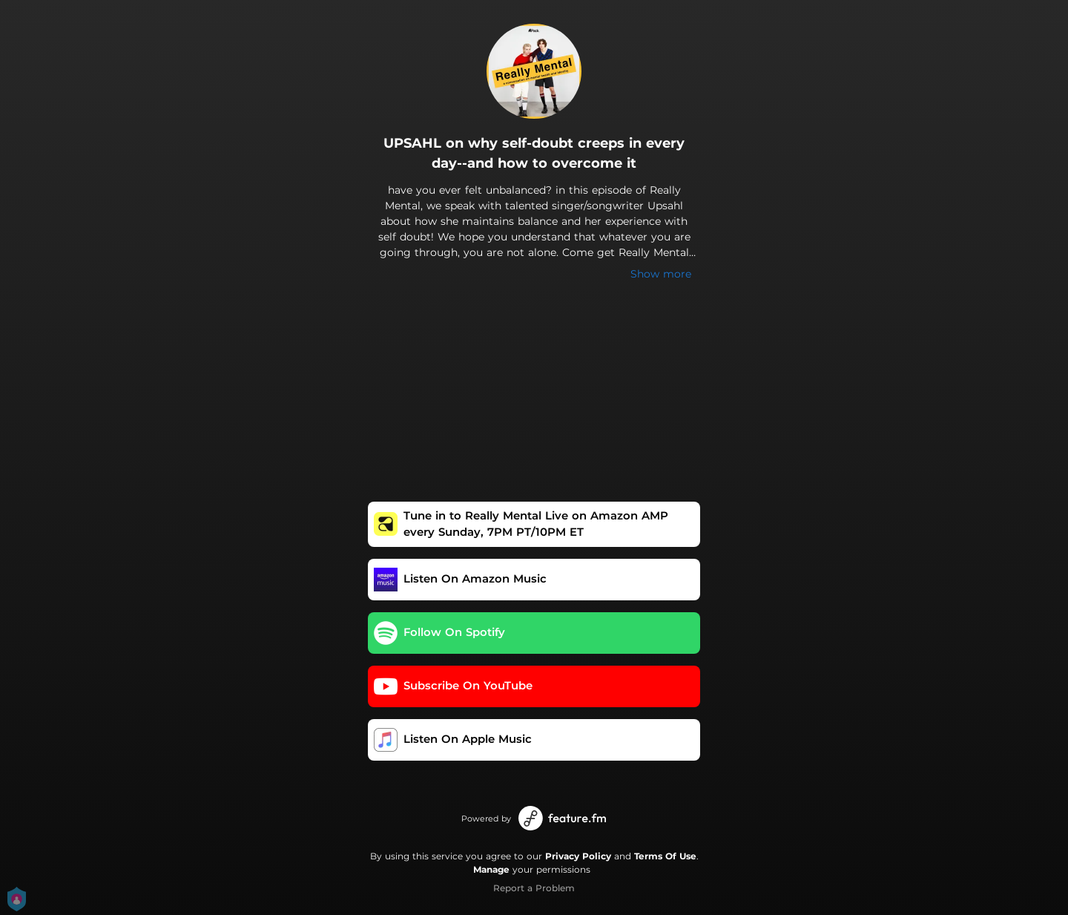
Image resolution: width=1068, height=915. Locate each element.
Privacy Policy (578, 856)
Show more (660, 274)
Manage (491, 869)
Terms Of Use (665, 856)
